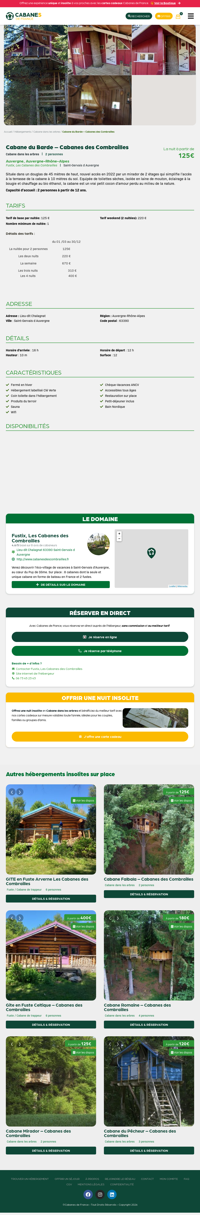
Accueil (8, 131)
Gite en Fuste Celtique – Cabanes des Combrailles (44, 1009)
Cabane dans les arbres (46, 131)
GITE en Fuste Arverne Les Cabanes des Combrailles (47, 883)
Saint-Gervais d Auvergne (81, 165)
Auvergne (15, 161)
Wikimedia (182, 586)
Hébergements (22, 131)
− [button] (119, 539)
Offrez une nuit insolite (27, 712)
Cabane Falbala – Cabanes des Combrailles (148, 881)
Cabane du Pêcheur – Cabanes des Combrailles (140, 1135)
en (44, 712)
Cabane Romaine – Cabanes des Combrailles (137, 1009)
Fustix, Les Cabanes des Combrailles (40, 538)
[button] (190, 16)
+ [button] (119, 534)
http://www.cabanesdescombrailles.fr (43, 559)
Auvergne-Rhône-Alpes (47, 161)
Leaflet (172, 586)
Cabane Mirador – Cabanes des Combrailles (38, 1135)
